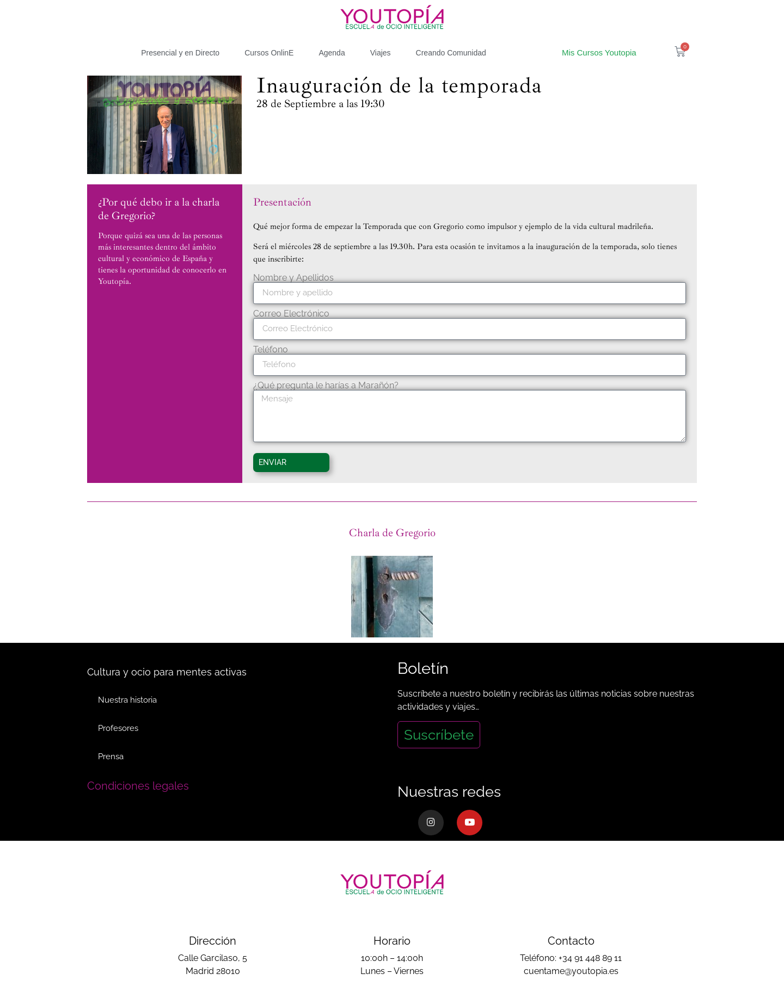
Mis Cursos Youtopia (599, 52)
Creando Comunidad (451, 52)
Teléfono (270, 349)
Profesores (118, 728)
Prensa (111, 756)
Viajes (380, 52)
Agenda (331, 52)
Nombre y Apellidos (293, 278)
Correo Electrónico (291, 313)
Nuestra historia (127, 700)
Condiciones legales (138, 785)
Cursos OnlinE (268, 52)
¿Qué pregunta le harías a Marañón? (326, 385)
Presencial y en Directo (180, 52)
